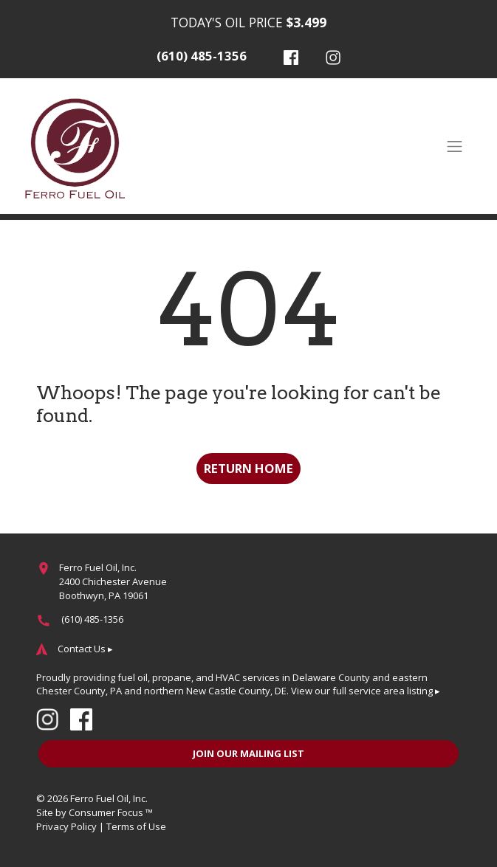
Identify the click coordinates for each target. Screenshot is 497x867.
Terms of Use (136, 826)
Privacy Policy (66, 826)
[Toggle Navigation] (454, 146)
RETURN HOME (248, 468)
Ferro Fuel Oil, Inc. (109, 798)
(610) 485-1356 (202, 55)
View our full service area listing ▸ (365, 690)
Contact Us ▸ (85, 648)
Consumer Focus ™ (111, 812)
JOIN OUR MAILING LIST (248, 753)
